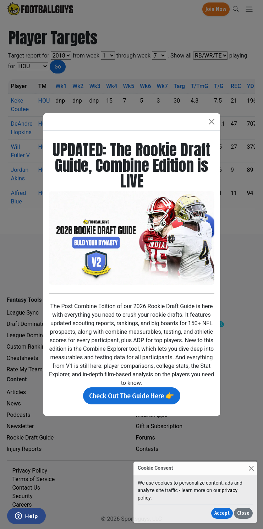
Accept (222, 513)
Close (243, 513)
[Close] (251, 468)
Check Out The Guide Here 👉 (131, 396)
